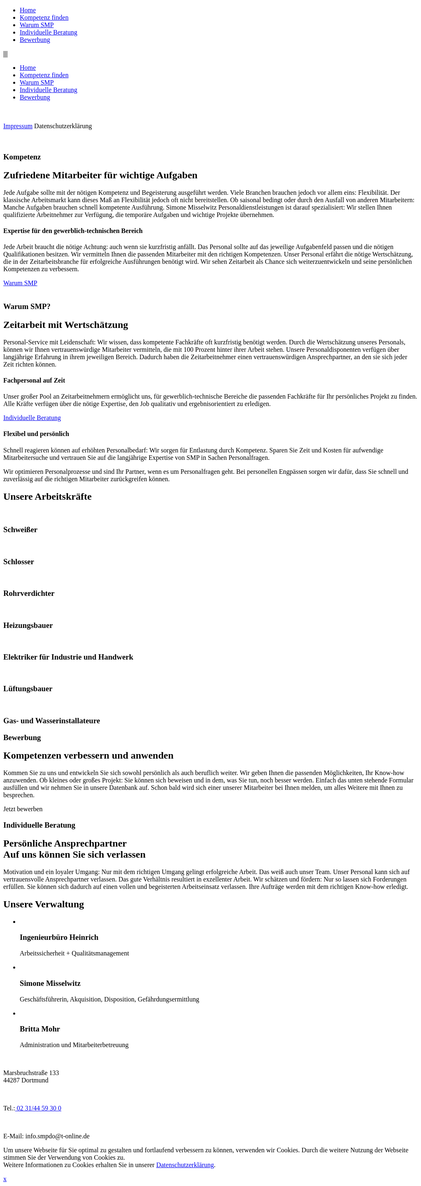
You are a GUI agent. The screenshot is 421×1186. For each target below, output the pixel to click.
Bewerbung (35, 39)
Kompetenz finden (44, 17)
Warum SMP (37, 24)
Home (28, 10)
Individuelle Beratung (48, 32)
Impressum (17, 125)
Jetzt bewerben (23, 808)
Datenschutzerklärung (63, 125)
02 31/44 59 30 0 (38, 1108)
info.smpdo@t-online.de (57, 1136)
